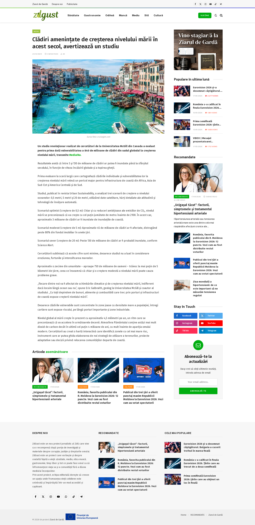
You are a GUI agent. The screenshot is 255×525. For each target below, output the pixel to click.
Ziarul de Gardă (40, 4)
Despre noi (57, 4)
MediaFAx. (75, 154)
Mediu (136, 15)
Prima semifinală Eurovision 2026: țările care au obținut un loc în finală (207, 123)
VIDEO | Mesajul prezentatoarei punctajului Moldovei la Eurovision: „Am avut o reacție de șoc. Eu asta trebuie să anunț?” (207, 140)
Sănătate (73, 15)
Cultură (158, 15)
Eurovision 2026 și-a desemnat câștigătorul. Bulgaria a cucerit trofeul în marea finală (207, 89)
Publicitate (72, 4)
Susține (205, 15)
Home (183, 515)
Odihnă (109, 15)
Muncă (123, 15)
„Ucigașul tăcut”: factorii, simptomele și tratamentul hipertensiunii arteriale (49, 396)
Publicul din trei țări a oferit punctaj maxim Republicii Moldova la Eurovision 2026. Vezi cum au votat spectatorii (143, 397)
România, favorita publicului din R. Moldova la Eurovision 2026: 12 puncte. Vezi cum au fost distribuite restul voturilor (98, 397)
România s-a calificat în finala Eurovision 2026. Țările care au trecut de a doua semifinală (208, 106)
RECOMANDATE (40, 387)
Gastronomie (92, 15)
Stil (146, 15)
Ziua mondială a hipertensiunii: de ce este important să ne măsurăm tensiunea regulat (205, 288)
